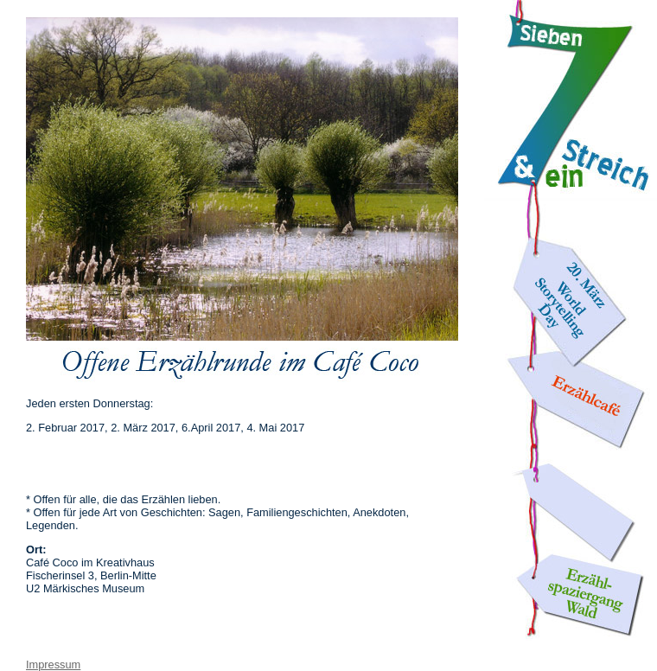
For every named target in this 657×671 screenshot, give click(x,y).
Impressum (53, 664)
